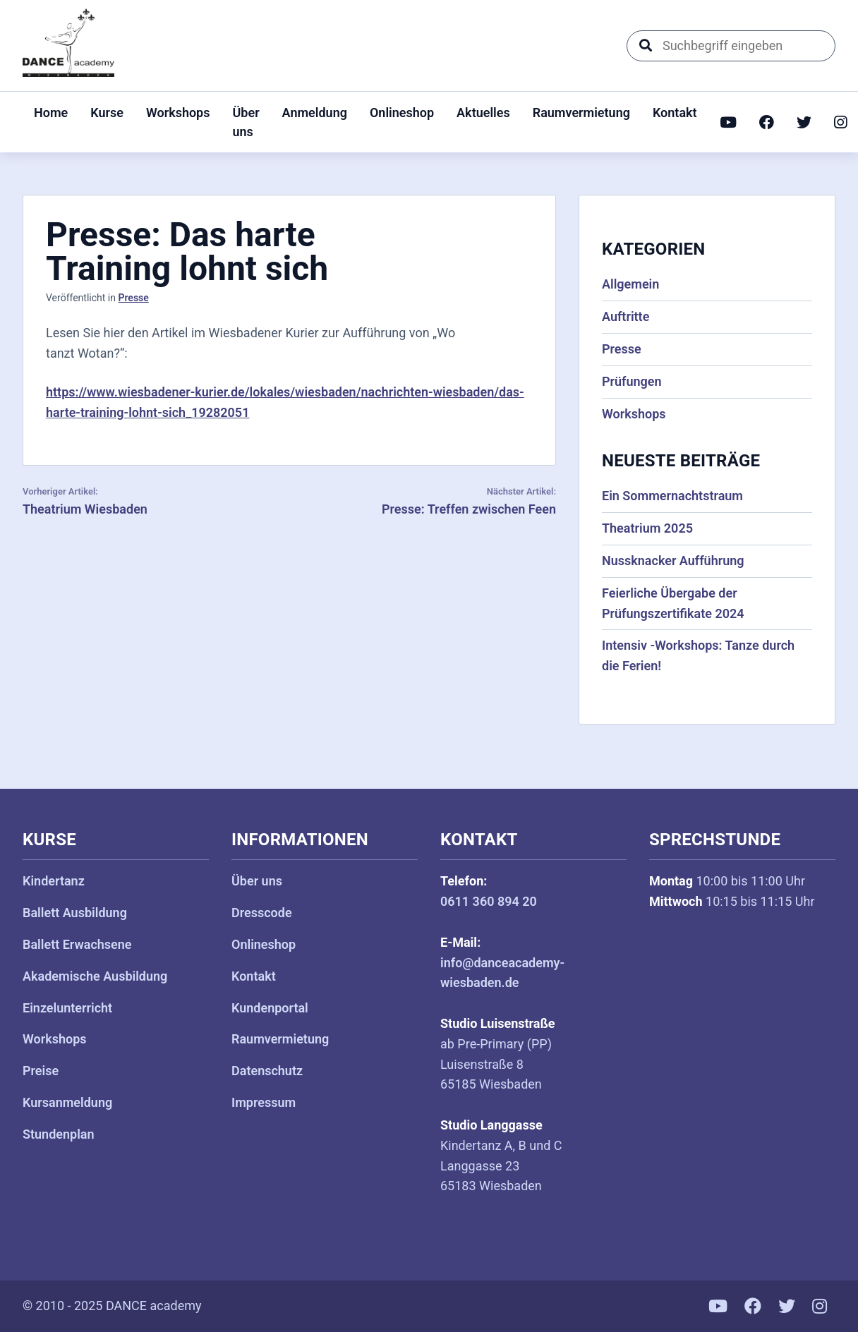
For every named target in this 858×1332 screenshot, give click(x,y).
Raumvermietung (581, 112)
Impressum (263, 1102)
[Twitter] (804, 122)
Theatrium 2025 (647, 528)
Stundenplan (59, 1134)
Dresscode (261, 912)
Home (51, 112)
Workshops (178, 112)
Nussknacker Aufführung (673, 560)
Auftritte (625, 316)
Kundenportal (269, 1007)
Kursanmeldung (67, 1102)
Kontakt (675, 112)
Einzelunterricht (67, 1007)
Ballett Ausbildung (75, 912)
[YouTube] (728, 122)
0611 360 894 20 (488, 901)
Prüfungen (632, 381)
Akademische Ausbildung (95, 976)
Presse (133, 297)
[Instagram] (840, 122)
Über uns (246, 122)
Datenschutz (267, 1070)
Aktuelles (483, 112)
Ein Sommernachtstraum (672, 495)
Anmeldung (314, 112)
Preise (41, 1070)
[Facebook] (766, 122)
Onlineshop (402, 112)
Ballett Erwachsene (77, 944)
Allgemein (630, 284)
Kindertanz (54, 880)
